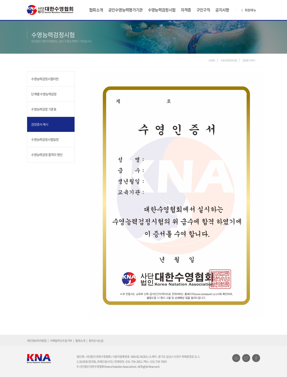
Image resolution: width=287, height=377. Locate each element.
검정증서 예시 (248, 60)
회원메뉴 (248, 10)
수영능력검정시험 (161, 10)
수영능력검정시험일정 (45, 139)
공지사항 (222, 10)
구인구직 (203, 10)
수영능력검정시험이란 (45, 78)
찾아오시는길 (96, 340)
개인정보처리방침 (36, 340)
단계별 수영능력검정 (43, 94)
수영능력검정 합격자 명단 (46, 154)
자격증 (186, 10)
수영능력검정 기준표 (43, 109)
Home (212, 60)
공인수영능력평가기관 (125, 10)
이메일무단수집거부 (61, 340)
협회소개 (96, 10)
